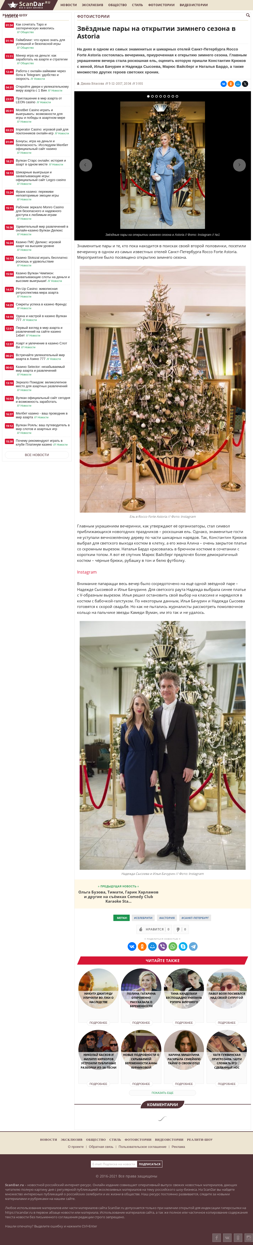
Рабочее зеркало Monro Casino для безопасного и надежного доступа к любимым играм (40, 213)
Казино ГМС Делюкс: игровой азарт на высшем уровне (38, 246)
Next (239, 165)
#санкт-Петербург (195, 918)
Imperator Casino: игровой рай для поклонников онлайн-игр (43, 131)
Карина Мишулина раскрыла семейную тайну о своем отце (184, 1059)
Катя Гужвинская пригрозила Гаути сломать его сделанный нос (227, 1061)
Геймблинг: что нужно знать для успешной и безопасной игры (40, 44)
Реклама (178, 1147)
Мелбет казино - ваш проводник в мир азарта (42, 415)
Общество (117, 5)
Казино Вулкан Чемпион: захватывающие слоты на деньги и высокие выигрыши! (43, 277)
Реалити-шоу (15, 15)
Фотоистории (161, 5)
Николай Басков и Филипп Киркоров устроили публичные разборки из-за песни (98, 1061)
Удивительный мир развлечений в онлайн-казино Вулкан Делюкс (42, 230)
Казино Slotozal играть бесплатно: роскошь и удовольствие (42, 261)
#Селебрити (143, 918)
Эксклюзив (92, 5)
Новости (69, 5)
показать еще (162, 1092)
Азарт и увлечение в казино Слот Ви (41, 345)
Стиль (137, 5)
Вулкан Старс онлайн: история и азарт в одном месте (41, 162)
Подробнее (98, 1022)
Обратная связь (101, 1147)
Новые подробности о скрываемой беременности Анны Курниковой (141, 1061)
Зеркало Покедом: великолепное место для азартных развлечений (41, 386)
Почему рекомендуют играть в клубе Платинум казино (42, 443)
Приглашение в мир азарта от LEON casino (39, 100)
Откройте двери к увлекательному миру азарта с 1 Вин (42, 89)
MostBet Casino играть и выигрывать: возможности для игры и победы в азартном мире (40, 116)
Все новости (37, 455)
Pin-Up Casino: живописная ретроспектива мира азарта (37, 293)
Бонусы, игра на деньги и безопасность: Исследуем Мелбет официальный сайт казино (42, 147)
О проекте (75, 1147)
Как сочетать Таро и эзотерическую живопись (35, 28)
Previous (85, 165)
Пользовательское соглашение (142, 1147)
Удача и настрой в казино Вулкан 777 (41, 318)
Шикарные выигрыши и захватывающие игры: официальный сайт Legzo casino (41, 178)
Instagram (87, 572)
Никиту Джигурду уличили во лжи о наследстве (98, 998)
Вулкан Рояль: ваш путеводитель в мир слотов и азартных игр (43, 429)
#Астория (167, 918)
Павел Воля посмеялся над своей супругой (227, 996)
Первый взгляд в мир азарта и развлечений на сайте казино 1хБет (39, 332)
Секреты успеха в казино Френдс (41, 306)
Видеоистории (194, 5)
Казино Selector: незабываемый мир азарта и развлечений (40, 371)
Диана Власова (92, 83)
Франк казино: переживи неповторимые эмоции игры (37, 195)
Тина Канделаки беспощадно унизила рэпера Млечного (184, 998)
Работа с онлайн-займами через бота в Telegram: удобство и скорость (41, 75)
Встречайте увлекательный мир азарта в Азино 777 (40, 357)
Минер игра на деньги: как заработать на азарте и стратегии (42, 59)
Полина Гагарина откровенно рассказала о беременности (141, 1000)
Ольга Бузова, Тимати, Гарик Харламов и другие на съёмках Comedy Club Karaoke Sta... (118, 896)
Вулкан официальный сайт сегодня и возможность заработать (43, 402)
